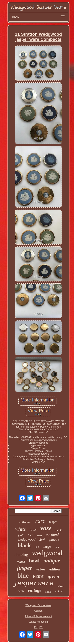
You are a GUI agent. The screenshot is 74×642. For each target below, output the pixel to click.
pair (57, 547)
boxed (39, 536)
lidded (48, 592)
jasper (24, 567)
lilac (30, 535)
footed (21, 562)
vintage (34, 590)
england (58, 591)
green (53, 576)
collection (25, 522)
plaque (54, 539)
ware (38, 576)
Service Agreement (38, 621)
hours (19, 590)
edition (54, 569)
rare (40, 520)
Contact (38, 610)
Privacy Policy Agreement (38, 616)
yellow (40, 569)
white (20, 529)
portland (52, 534)
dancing (21, 554)
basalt (33, 530)
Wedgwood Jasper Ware (38, 605)
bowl (34, 561)
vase (46, 528)
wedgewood (27, 539)
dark (42, 539)
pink (37, 547)
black (24, 545)
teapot (53, 522)
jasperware (33, 583)
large (47, 546)
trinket (61, 586)
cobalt (59, 530)
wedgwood (47, 553)
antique (52, 561)
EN (35, 627)
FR (41, 627)
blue (23, 575)
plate (21, 535)
